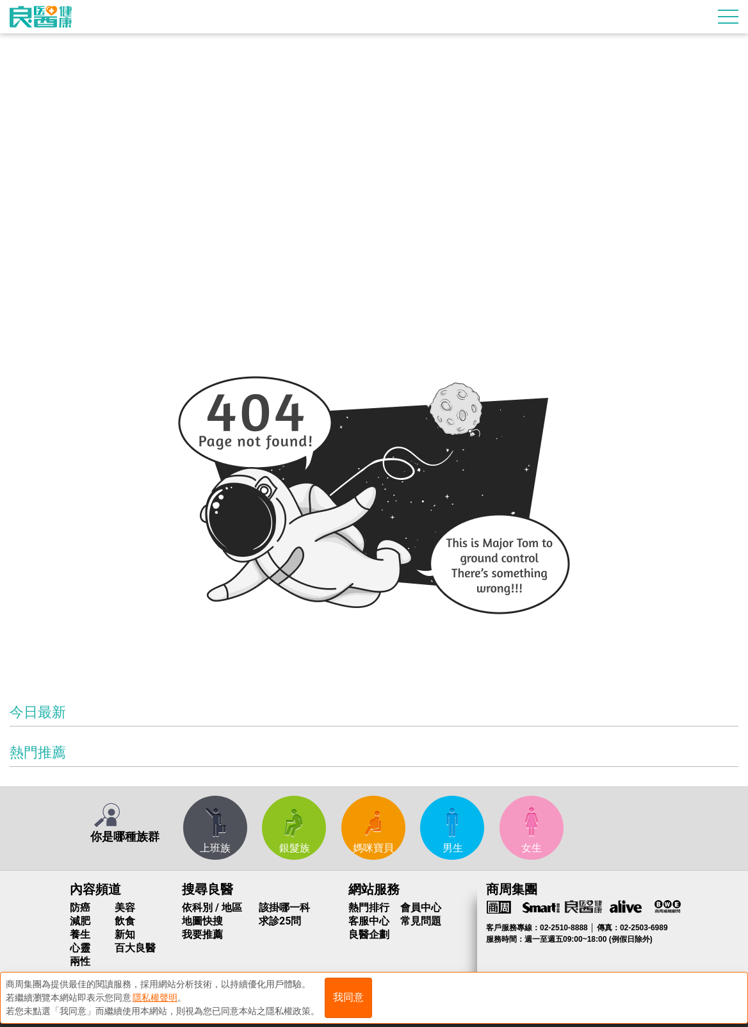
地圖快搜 (202, 921)
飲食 (125, 921)
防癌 (80, 907)
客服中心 (368, 921)
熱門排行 (368, 907)
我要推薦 (202, 934)
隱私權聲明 (155, 995)
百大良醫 (135, 948)
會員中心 (420, 907)
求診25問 (280, 921)
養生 (80, 934)
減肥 (80, 921)
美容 (125, 907)
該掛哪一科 (284, 907)
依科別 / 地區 (212, 907)
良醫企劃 (368, 934)
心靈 (80, 948)
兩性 (80, 961)
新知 (125, 934)
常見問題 (420, 921)
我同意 (348, 995)
